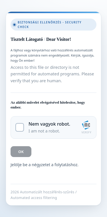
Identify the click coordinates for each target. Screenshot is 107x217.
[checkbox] (53, 127)
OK (21, 151)
